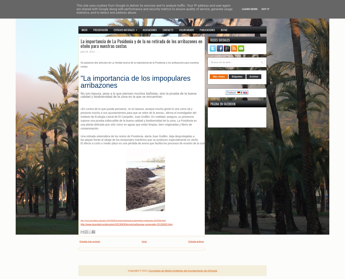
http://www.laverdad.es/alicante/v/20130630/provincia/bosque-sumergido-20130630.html (126, 224)
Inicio (144, 241)
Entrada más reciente (90, 241)
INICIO (84, 30)
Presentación (100, 30)
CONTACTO (168, 30)
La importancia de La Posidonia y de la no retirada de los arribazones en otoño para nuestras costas (141, 43)
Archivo (254, 76)
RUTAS (224, 30)
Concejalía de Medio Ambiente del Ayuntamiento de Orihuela (182, 270)
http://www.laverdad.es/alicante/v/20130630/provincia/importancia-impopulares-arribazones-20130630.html (123, 220)
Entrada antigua (196, 241)
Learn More (250, 9)
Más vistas (219, 76)
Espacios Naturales (127, 29)
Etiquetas (237, 76)
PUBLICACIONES (207, 30)
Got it (265, 9)
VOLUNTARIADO (186, 30)
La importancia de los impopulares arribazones (136, 81)
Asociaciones (150, 30)
